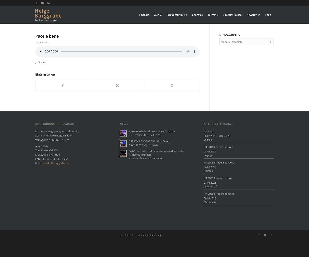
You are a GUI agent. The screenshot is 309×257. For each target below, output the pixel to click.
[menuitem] (143, 14)
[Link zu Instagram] (48, 3)
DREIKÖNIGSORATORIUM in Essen (148, 141)
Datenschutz (155, 235)
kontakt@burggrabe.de (55, 163)
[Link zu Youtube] (42, 3)
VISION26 (209, 131)
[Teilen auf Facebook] (62, 85)
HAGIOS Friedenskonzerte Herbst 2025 (151, 131)
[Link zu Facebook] (36, 3)
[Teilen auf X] (117, 85)
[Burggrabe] (54, 14)
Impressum (140, 235)
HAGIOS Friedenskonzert (219, 147)
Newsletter (125, 235)
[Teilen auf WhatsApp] (172, 85)
